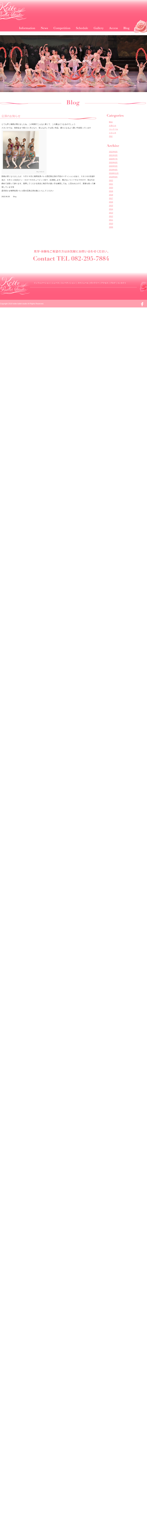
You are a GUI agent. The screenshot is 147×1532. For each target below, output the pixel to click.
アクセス (104, 283)
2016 (111, 202)
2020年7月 (113, 159)
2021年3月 (113, 155)
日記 (111, 136)
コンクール (113, 129)
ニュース (55, 283)
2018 (111, 195)
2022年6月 (113, 152)
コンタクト (121, 283)
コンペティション (68, 283)
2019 (111, 191)
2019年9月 (113, 170)
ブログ (112, 283)
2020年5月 (113, 166)
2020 (111, 188)
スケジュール (83, 283)
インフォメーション (42, 283)
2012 (111, 216)
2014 (111, 209)
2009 (111, 227)
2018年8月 (113, 177)
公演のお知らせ (11, 116)
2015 (111, 206)
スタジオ (112, 133)
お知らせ (112, 126)
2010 (111, 224)
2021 (111, 184)
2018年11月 (114, 173)
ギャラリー (94, 283)
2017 (111, 198)
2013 (111, 213)
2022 (111, 180)
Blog (14, 196)
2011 (111, 220)
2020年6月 (113, 163)
